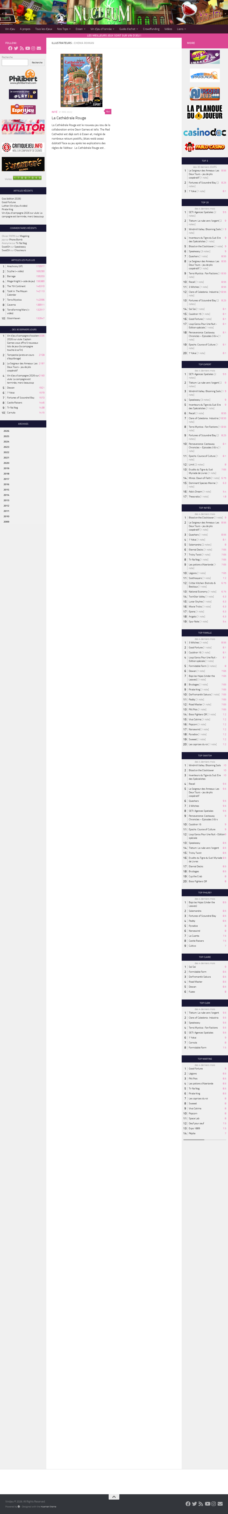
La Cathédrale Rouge (69, 118)
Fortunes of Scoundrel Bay (20, 397)
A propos (25, 29)
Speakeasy (20, 246)
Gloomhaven (13, 318)
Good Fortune (9, 202)
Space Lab (194, 1118)
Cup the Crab (195, 876)
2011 (6, 511)
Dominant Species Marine (202, 483)
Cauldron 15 (195, 314)
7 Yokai (11, 392)
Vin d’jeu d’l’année (101, 29)
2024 (6, 441)
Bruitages (194, 684)
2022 (6, 452)
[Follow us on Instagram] (33, 48)
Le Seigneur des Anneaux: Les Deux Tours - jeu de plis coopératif (22, 367)
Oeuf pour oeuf (196, 1123)
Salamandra (195, 544)
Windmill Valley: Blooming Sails (205, 229)
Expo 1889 (194, 1128)
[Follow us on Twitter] (16, 48)
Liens (180, 29)
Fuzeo (192, 991)
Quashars (194, 256)
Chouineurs (20, 250)
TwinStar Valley (197, 596)
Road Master (195, 704)
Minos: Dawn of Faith (200, 478)
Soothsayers (195, 578)
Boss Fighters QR (198, 714)
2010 (6, 516)
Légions (193, 573)
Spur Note (194, 621)
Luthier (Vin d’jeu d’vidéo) (14, 205)
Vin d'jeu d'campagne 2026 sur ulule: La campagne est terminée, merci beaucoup (23, 379)
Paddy (192, 699)
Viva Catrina (195, 719)
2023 (6, 446)
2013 (6, 500)
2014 (6, 495)
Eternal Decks (196, 549)
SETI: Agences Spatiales (201, 212)
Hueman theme (48, 1506)
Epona (192, 611)
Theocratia (194, 496)
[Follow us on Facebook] (10, 48)
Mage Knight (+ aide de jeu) (21, 281)
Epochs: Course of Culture (202, 344)
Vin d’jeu (10, 29)
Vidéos (168, 29)
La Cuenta (194, 935)
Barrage (11, 276)
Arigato (192, 616)
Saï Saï (192, 309)
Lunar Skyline (196, 601)
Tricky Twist (195, 554)
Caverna (11, 304)
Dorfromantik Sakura (200, 694)
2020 (6, 463)
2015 (6, 489)
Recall (192, 282)
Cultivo (192, 945)
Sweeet (193, 739)
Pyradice (193, 734)
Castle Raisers (14, 402)
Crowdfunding (151, 29)
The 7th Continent (16, 286)
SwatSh (6, 246)
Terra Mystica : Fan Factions (203, 273)
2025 (6, 436)
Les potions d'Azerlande (201, 564)
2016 (6, 484)
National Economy (198, 591)
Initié (55, 112)
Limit (191, 464)
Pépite (192, 1133)
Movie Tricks (195, 606)
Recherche (7, 57)
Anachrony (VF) (15, 266)
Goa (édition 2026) (11, 198)
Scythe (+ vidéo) (15, 271)
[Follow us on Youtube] (27, 48)
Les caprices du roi (198, 744)
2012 (6, 505)
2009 (6, 521)
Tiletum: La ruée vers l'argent (204, 220)
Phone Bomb (15, 239)
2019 (6, 468)
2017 (6, 479)
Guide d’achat (127, 29)
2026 (6, 430)
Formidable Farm (197, 666)
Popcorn (193, 724)
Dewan (10, 387)
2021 (6, 457)
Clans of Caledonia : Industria (203, 291)
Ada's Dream (195, 491)
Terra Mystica (14, 299)
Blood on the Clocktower (201, 246)
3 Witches (194, 286)
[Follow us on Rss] (22, 48)
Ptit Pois (193, 709)
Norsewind (194, 729)
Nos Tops (62, 29)
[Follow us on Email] (39, 48)
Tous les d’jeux (43, 29)
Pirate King (7, 209)
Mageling (24, 236)
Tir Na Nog (21, 243)
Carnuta (11, 412)
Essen (79, 29)
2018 (6, 473)
